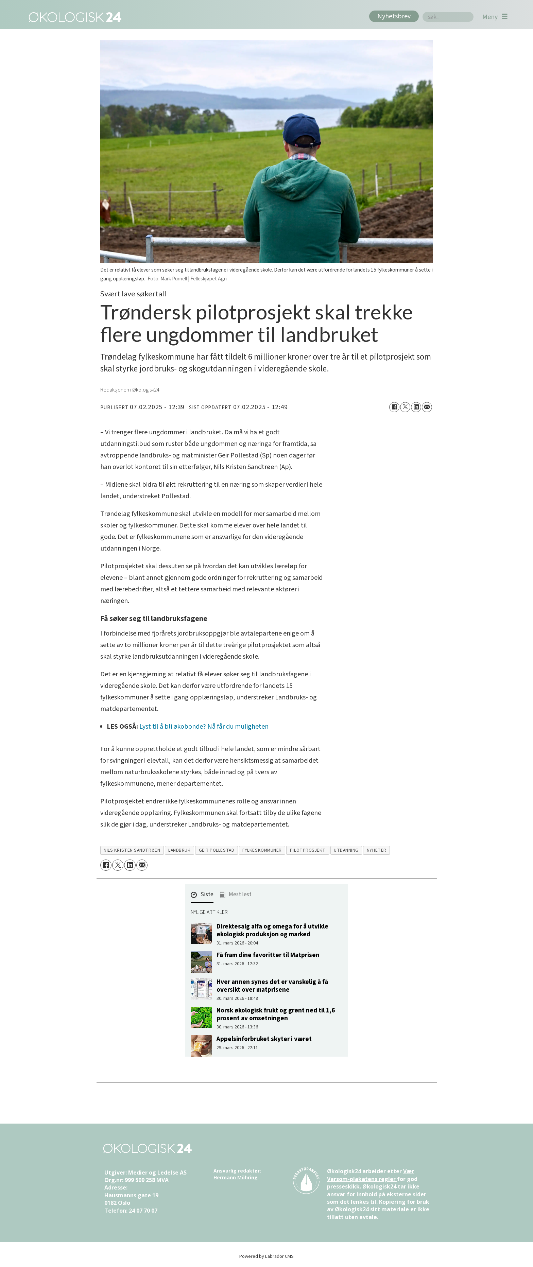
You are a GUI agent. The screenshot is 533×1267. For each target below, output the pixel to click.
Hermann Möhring (235, 1177)
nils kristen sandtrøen (132, 850)
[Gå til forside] (73, 16)
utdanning (346, 850)
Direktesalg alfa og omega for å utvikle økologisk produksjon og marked (272, 930)
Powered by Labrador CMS (266, 1256)
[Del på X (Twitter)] (405, 407)
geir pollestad (217, 850)
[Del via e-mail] (427, 407)
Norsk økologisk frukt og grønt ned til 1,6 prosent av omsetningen (276, 1014)
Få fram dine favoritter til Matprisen (268, 955)
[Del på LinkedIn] (416, 407)
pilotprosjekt (308, 850)
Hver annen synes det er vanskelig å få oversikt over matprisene (272, 985)
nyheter (376, 850)
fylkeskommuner (262, 850)
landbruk (179, 850)
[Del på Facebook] (394, 407)
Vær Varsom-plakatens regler (370, 1174)
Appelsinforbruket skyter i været (264, 1039)
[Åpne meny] (495, 17)
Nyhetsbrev (394, 16)
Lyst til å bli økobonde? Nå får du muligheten (204, 726)
